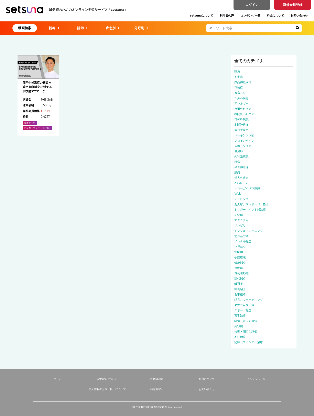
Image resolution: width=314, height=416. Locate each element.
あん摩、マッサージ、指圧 (251, 204)
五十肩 (238, 77)
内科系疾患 (241, 156)
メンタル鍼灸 (242, 241)
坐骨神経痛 (241, 167)
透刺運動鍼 (241, 273)
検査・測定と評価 (245, 331)
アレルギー (241, 103)
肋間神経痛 (241, 124)
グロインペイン (244, 140)
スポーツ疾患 (242, 146)
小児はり (240, 246)
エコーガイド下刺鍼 (247, 188)
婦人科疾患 (241, 178)
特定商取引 (157, 389)
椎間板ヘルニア (244, 114)
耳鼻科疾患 (241, 98)
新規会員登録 (292, 5)
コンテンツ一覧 (250, 15)
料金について (275, 15)
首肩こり (240, 93)
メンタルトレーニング (248, 231)
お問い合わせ (299, 15)
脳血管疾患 (241, 130)
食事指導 (240, 294)
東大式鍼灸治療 (244, 305)
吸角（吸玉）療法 (245, 321)
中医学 (238, 252)
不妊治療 (240, 337)
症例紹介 (240, 289)
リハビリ (240, 225)
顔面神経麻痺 (242, 82)
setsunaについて (201, 15)
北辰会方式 (241, 236)
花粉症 (238, 87)
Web (237, 193)
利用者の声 (227, 15)
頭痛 (237, 71)
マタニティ (241, 220)
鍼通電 (238, 284)
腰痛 (237, 162)
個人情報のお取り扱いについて (107, 389)
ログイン (251, 5)
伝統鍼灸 (240, 262)
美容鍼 (238, 326)
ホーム (58, 379)
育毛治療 (240, 315)
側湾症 (238, 151)
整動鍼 (238, 268)
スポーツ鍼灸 (242, 310)
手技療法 (240, 257)
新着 (54, 28)
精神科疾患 (241, 119)
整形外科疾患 (242, 109)
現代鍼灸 (240, 278)
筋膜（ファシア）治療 (248, 342)
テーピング (241, 199)
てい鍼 (238, 215)
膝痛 (237, 172)
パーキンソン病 (244, 135)
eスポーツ (240, 183)
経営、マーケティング (248, 300)
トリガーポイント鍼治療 (250, 209)
